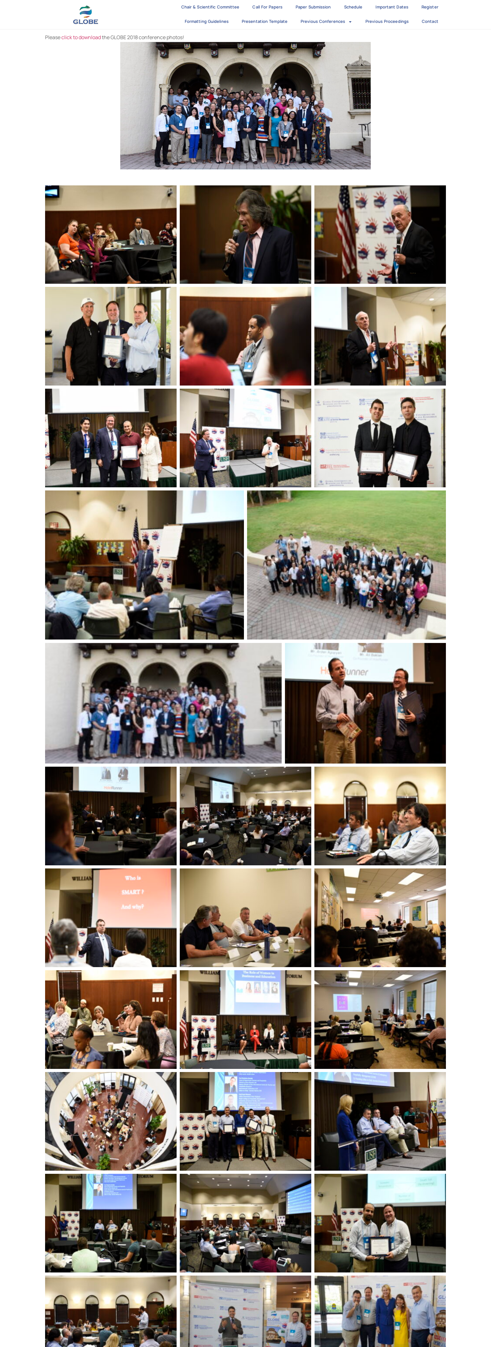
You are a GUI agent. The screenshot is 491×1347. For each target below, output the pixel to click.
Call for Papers (267, 7)
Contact (430, 21)
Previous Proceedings (387, 21)
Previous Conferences (326, 22)
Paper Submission (313, 7)
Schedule (353, 7)
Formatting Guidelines (207, 21)
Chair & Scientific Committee (210, 7)
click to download (81, 37)
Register (429, 7)
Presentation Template (264, 21)
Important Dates (391, 7)
